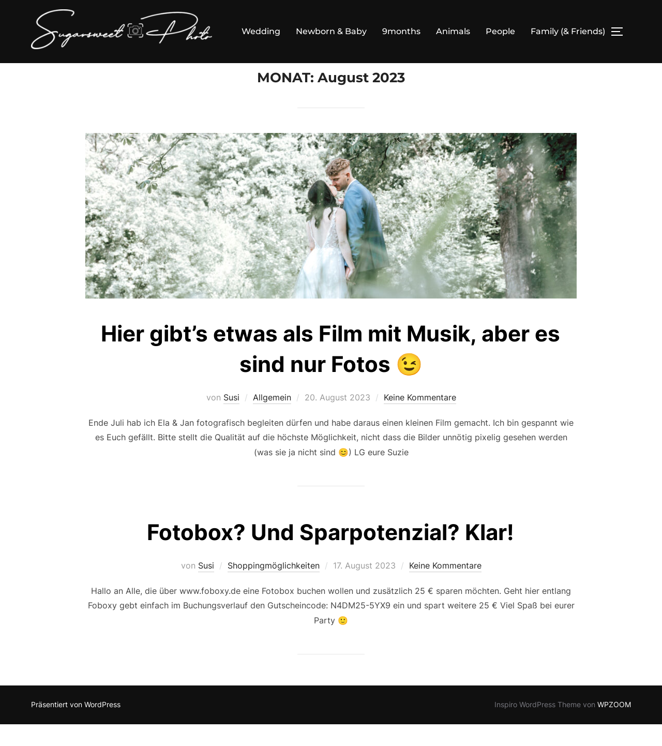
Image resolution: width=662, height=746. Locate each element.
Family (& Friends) (568, 31)
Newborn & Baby (331, 31)
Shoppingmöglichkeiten (274, 587)
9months (401, 31)
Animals (453, 31)
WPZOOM (614, 726)
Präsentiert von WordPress (76, 726)
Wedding (261, 31)
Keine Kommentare (420, 419)
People (500, 31)
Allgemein (272, 419)
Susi (231, 419)
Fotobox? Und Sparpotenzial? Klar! (330, 554)
